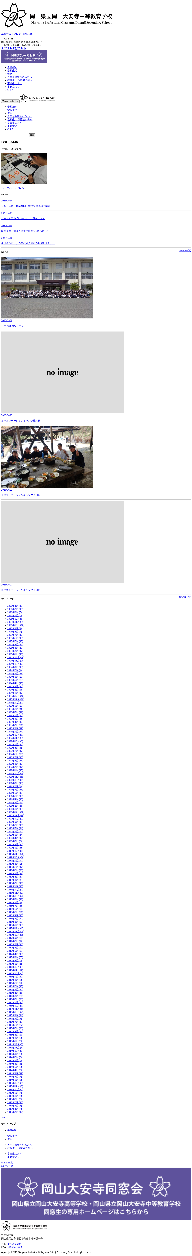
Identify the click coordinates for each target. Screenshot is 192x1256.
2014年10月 (15, 1050)
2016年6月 (15, 986)
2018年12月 (15, 889)
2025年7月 (15, 635)
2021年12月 (15, 773)
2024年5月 (15, 680)
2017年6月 (15, 947)
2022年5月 (15, 757)
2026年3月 (15, 609)
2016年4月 (15, 992)
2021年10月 (15, 780)
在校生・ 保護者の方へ (19, 80)
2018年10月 (15, 896)
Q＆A (10, 90)
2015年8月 (14, 1018)
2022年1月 (15, 770)
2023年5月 (15, 718)
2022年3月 (15, 764)
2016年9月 (15, 976)
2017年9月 (15, 938)
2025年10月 (15, 625)
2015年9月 (15, 1015)
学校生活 (12, 70)
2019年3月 (15, 880)
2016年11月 (15, 970)
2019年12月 (15, 851)
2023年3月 (15, 725)
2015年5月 (15, 1028)
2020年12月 (15, 812)
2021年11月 (15, 776)
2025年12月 (15, 618)
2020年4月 (15, 838)
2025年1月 (15, 654)
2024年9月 (15, 667)
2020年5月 (15, 834)
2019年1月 (15, 886)
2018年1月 (15, 925)
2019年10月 (15, 857)
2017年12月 (15, 928)
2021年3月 (15, 802)
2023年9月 (15, 705)
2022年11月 (15, 738)
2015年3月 (15, 1034)
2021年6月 (15, 793)
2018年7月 (15, 905)
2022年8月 (14, 747)
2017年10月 (15, 934)
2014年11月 (15, 1047)
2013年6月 (15, 1102)
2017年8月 (14, 941)
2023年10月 (15, 702)
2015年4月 (15, 1031)
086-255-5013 (14, 1244)
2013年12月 (15, 1083)
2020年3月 (14, 841)
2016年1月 (15, 1002)
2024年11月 (15, 660)
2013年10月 (15, 1089)
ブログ (17, 34)
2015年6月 (15, 1025)
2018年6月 (15, 909)
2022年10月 (15, 741)
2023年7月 (15, 712)
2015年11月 (15, 1009)
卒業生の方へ (14, 83)
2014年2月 (14, 1076)
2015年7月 (15, 1021)
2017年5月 (15, 951)
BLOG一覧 (185, 597)
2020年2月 (15, 844)
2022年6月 (15, 754)
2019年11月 (15, 854)
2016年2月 (15, 999)
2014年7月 (14, 1060)
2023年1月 (15, 731)
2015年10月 (15, 1012)
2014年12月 (15, 1044)
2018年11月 (15, 892)
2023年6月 (15, 715)
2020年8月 (15, 825)
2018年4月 (15, 915)
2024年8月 (14, 670)
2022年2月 (15, 767)
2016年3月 (15, 996)
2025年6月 (15, 638)
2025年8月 (14, 631)
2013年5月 (14, 1105)
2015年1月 (14, 1041)
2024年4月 (15, 683)
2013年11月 (15, 1086)
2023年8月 (14, 709)
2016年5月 (15, 989)
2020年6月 (15, 831)
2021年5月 (15, 796)
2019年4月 (15, 876)
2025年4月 (15, 644)
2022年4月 (15, 760)
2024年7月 (15, 673)
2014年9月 (14, 1054)
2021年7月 (15, 789)
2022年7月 (15, 751)
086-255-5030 (15, 1247)
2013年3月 (15, 1112)
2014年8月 (14, 1057)
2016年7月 (14, 983)
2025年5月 (15, 641)
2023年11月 (15, 699)
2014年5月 (14, 1067)
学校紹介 (12, 67)
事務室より (13, 86)
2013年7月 (14, 1099)
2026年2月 (14, 612)
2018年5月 (15, 912)
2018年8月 (14, 902)
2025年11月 (15, 622)
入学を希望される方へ (19, 77)
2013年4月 (14, 1109)
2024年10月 (15, 664)
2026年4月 (15, 606)
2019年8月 (14, 863)
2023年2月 (15, 728)
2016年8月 (14, 980)
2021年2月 (15, 805)
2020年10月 (15, 818)
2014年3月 (15, 1073)
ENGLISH (28, 34)
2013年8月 (14, 1096)
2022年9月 (15, 744)
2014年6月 (14, 1063)
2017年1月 (14, 963)
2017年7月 (15, 944)
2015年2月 (14, 1038)
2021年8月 (14, 786)
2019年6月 (15, 870)
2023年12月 (15, 696)
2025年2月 (15, 651)
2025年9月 (14, 628)
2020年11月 (15, 815)
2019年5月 (15, 873)
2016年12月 (15, 967)
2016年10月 (15, 973)
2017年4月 (15, 954)
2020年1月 (15, 847)
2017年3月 (15, 957)
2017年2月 (14, 960)
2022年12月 (15, 734)
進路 (9, 73)
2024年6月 (15, 676)
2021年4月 (15, 799)
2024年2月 (15, 689)
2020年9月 (15, 822)
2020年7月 (15, 828)
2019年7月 (15, 867)
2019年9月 (15, 860)
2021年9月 (15, 783)
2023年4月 (15, 722)
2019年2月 (15, 883)
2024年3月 (15, 686)
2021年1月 (15, 809)
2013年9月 (14, 1092)
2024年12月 (15, 657)
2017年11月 (15, 931)
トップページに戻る (13, 188)
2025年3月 (15, 647)
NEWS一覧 (185, 250)
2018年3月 (15, 918)
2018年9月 (15, 899)
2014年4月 (14, 1070)
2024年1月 (15, 693)
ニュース (6, 34)
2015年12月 (15, 1005)
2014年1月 (14, 1080)
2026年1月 (14, 615)
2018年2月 (15, 922)
